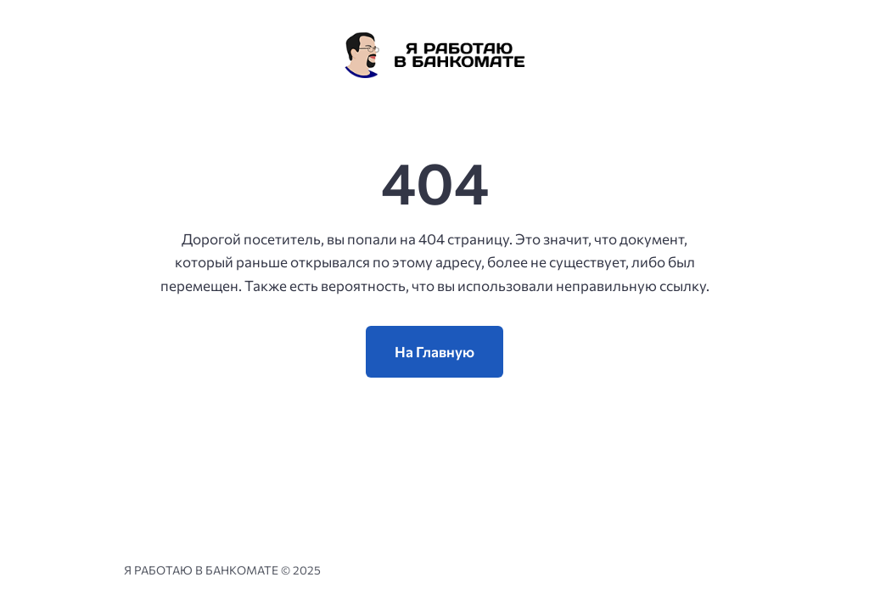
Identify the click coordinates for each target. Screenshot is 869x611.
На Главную (434, 352)
